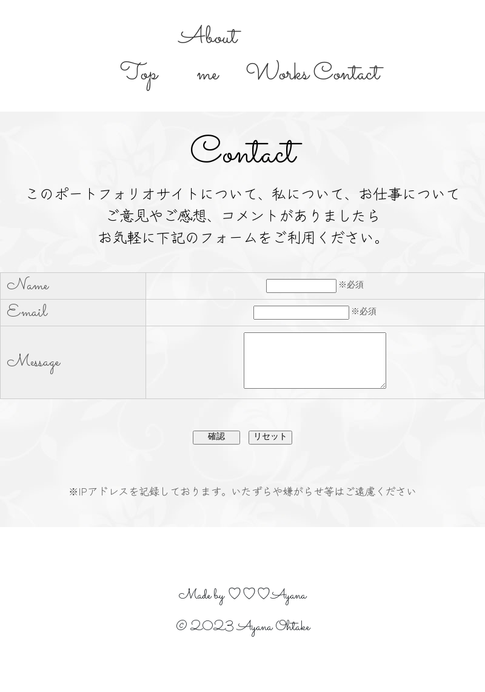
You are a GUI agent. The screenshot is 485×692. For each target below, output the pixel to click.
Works (277, 74)
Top (138, 74)
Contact (346, 74)
